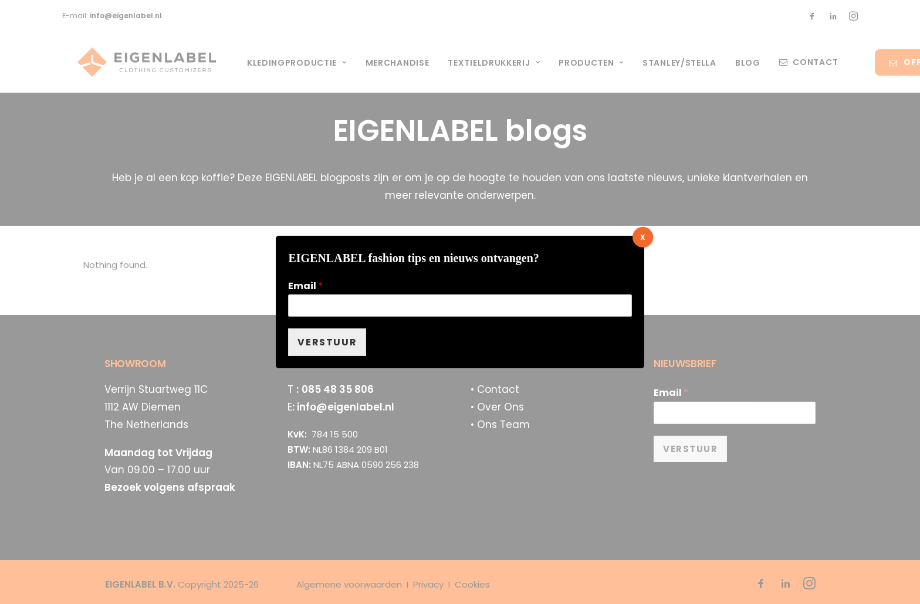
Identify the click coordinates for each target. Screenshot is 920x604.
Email (305, 286)
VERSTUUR (327, 342)
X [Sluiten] (642, 237)
